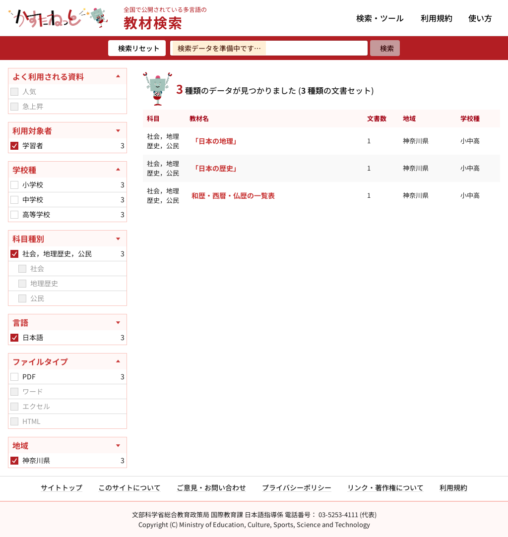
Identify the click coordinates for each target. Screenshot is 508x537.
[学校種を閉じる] (67, 170)
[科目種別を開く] (67, 238)
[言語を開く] (67, 322)
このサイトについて (129, 487)
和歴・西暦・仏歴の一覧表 (233, 195)
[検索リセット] (137, 48)
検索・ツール (380, 18)
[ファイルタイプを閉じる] (67, 361)
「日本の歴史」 (215, 168)
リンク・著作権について (385, 487)
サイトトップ (61, 487)
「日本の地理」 (215, 141)
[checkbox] (14, 92)
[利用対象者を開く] (67, 130)
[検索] (385, 48)
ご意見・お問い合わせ (211, 487)
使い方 (480, 18)
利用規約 (436, 18)
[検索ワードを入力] (269, 48)
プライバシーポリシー (296, 487)
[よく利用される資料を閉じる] (67, 76)
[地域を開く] (67, 445)
